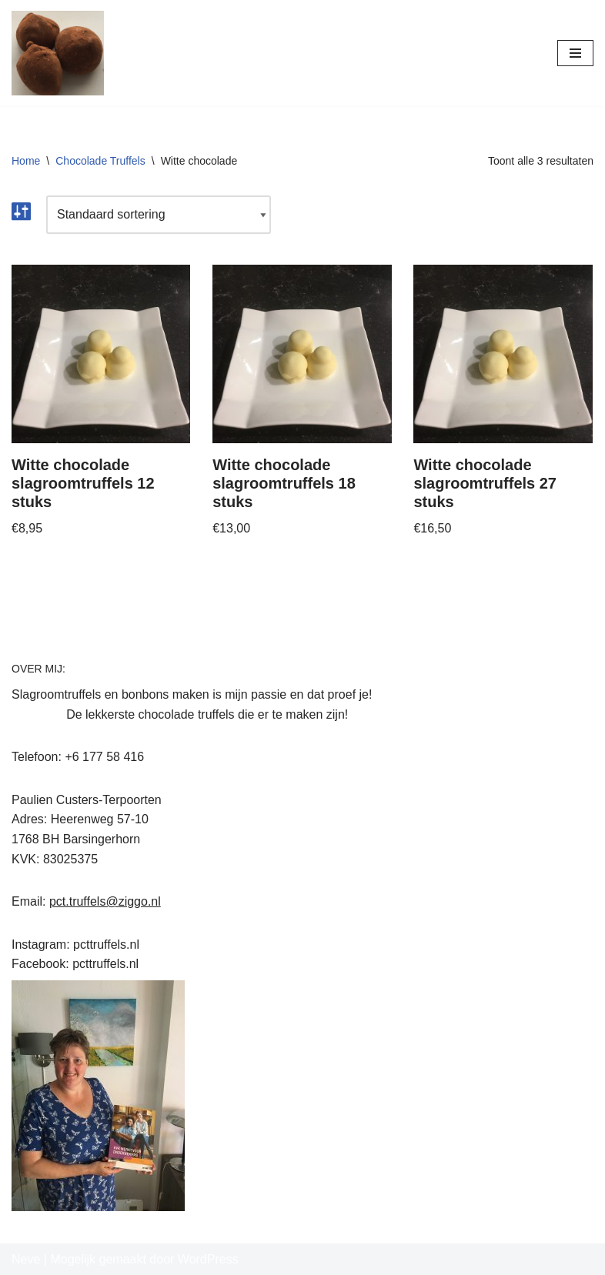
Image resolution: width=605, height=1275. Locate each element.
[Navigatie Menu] (575, 53)
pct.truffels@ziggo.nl (105, 901)
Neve (26, 1259)
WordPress (208, 1259)
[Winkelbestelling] (158, 214)
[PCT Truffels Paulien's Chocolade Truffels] (58, 53)
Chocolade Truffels (100, 161)
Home (26, 161)
